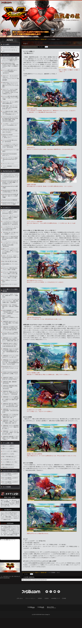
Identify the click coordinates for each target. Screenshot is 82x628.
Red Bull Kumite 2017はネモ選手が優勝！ (10, 187)
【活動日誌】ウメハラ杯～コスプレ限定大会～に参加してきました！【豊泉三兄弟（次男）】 (10, 422)
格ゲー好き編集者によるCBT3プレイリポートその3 (10, 474)
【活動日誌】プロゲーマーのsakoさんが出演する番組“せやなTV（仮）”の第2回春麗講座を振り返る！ (10, 351)
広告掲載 (64, 598)
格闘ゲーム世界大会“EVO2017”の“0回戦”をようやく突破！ (10, 317)
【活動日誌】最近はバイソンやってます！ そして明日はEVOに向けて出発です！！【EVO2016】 (10, 393)
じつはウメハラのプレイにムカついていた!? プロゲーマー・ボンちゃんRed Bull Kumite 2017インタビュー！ (10, 176)
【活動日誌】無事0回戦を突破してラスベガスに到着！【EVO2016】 (10, 387)
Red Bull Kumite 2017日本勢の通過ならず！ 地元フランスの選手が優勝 (10, 196)
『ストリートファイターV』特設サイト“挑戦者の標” (34, 39)
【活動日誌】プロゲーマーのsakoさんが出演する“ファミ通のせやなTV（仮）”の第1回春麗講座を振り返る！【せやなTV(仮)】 (10, 362)
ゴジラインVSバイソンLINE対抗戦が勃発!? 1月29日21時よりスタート (10, 334)
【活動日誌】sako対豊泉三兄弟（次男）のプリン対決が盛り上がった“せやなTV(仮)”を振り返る (10, 328)
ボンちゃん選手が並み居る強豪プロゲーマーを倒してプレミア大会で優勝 (10, 98)
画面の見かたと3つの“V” (8, 467)
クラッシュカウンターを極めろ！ (10, 451)
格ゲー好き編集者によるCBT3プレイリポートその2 (10, 478)
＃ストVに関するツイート (7, 540)
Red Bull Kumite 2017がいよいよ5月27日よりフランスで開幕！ (10, 203)
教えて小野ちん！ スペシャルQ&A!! (9, 281)
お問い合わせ (20, 598)
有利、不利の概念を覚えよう (9, 456)
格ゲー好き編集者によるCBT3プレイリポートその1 (10, 482)
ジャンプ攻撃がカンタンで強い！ (10, 462)
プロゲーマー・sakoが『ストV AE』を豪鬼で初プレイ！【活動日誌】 (10, 295)
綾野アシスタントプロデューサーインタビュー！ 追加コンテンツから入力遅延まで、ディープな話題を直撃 (10, 251)
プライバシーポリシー (30, 598)
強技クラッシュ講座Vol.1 (8, 448)
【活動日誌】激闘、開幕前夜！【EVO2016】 (9, 382)
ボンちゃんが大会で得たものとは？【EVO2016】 (9, 141)
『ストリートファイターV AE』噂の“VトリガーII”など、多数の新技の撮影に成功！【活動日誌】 (10, 301)
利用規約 (40, 598)
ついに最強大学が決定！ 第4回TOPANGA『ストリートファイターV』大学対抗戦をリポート (10, 113)
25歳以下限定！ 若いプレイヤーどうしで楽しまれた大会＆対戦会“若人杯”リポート (10, 107)
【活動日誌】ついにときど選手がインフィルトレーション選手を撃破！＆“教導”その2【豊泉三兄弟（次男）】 (10, 399)
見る (46, 46)
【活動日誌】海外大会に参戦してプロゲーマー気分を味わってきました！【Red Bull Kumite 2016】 (10, 405)
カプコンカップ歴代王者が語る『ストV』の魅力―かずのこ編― (10, 273)
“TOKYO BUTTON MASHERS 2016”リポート (9, 154)
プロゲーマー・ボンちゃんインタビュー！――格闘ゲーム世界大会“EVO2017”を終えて (10, 212)
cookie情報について (55, 598)
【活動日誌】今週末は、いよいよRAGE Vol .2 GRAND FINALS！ (10, 378)
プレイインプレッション (8, 163)
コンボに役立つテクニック (8, 459)
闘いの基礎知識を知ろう (8, 464)
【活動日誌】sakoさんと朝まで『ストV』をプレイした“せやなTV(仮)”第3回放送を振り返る (9, 345)
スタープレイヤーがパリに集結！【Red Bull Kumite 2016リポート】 (10, 159)
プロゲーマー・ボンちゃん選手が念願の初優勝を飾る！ (10, 102)
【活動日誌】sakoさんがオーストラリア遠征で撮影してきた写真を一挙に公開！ (10, 323)
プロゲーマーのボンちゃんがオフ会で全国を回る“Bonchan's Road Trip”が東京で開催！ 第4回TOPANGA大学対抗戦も (10, 119)
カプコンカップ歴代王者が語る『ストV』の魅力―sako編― (9, 268)
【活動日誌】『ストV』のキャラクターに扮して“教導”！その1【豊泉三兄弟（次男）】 (10, 433)
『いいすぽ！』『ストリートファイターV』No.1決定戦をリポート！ (10, 125)
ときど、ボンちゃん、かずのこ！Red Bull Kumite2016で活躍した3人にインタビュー (10, 257)
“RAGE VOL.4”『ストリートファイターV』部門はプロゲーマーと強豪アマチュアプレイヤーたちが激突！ (10, 84)
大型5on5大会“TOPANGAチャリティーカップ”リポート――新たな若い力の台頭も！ (10, 131)
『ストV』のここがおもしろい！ (10, 47)
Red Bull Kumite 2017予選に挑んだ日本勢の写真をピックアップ (10, 191)
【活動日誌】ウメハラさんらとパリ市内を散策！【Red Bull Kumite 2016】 (10, 411)
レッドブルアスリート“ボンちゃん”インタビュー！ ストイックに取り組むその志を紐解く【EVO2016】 (10, 244)
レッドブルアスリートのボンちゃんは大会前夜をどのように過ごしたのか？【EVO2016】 (10, 146)
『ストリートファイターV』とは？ (9, 50)
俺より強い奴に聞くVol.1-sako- (9, 261)
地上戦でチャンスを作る (8, 454)
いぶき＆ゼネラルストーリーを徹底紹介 (10, 150)
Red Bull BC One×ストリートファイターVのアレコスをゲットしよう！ (10, 368)
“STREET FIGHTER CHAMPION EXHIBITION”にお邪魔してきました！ (10, 374)
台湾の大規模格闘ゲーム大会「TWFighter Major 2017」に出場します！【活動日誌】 (10, 312)
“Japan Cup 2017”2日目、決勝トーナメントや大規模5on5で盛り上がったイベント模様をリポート (10, 59)
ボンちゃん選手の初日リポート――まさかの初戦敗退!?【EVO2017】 (9, 72)
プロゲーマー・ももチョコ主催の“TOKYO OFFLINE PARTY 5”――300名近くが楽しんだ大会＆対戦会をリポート (10, 91)
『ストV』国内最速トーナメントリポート (10, 167)
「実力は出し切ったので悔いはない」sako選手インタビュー (10, 233)
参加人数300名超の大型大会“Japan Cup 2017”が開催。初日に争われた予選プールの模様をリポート (10, 65)
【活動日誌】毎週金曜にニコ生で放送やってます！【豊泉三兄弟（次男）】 (10, 438)
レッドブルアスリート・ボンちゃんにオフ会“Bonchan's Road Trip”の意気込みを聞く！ (10, 228)
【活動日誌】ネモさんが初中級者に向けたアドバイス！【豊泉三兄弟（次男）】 (10, 427)
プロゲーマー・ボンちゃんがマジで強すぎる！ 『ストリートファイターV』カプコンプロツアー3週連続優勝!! (10, 78)
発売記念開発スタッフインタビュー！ (10, 264)
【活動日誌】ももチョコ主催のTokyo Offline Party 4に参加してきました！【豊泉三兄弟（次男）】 (10, 339)
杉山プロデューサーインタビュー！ (9, 285)
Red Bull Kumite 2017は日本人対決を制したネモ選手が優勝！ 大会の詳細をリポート (10, 182)
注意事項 (47, 598)
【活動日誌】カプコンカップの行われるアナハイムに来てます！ (10, 356)
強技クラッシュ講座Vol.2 (8, 446)
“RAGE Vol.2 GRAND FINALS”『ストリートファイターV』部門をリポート (10, 136)
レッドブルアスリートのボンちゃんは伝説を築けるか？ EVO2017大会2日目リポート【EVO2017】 (10, 223)
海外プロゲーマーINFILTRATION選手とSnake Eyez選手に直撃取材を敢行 (10, 238)
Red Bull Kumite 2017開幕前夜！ (10, 200)
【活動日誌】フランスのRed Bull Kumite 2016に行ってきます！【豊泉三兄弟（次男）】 (10, 416)
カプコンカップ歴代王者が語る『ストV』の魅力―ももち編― (9, 277)
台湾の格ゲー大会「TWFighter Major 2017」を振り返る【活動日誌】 (10, 306)
